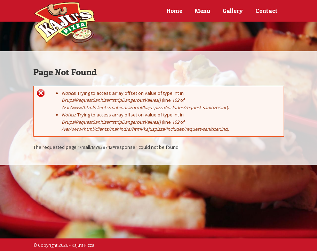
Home (174, 10)
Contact (266, 10)
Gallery (233, 10)
